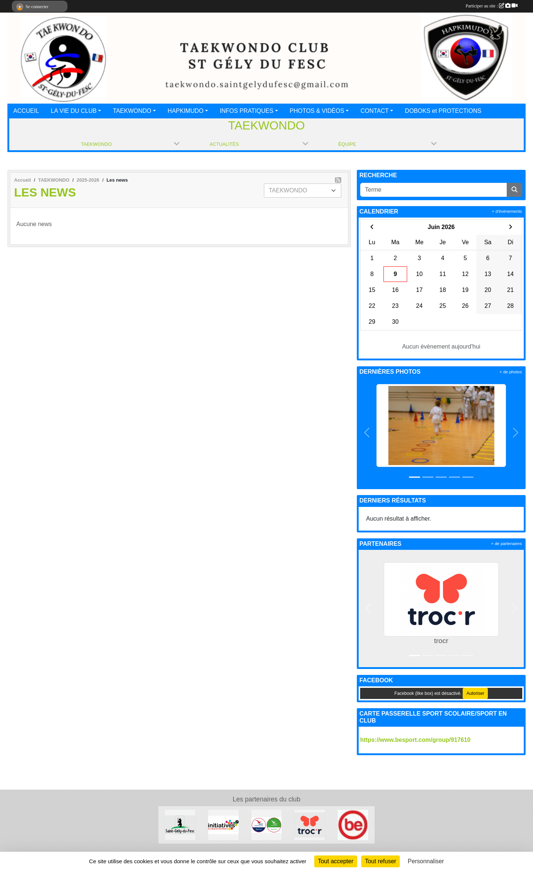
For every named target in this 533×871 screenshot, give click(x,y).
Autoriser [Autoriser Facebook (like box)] (475, 693)
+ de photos (511, 372)
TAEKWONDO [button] (132, 111)
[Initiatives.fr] (223, 824)
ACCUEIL (26, 111)
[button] (367, 433)
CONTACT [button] (375, 111)
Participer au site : (491, 6)
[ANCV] (266, 824)
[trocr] (309, 824)
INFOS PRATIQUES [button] (247, 111)
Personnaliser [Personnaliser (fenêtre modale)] (426, 861)
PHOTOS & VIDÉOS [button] (317, 111)
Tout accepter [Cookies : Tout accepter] (335, 861)
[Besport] (353, 824)
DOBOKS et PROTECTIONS (443, 111)
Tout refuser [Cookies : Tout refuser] (380, 861)
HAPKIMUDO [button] (186, 111)
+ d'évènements (507, 211)
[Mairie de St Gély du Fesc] (180, 824)
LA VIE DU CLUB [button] (74, 111)
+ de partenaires (506, 543)
